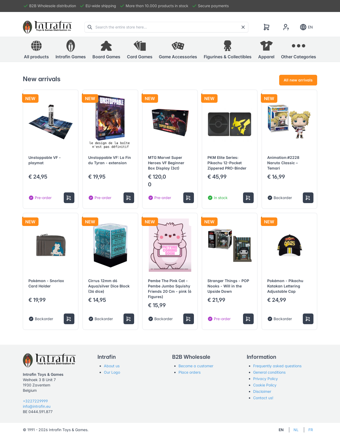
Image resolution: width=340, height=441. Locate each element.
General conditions (269, 372)
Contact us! (263, 397)
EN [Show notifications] (306, 27)
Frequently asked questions (277, 366)
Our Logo (112, 372)
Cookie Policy (265, 385)
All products (36, 49)
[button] (70, 49)
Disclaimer (262, 391)
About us (112, 366)
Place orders (189, 372)
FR (310, 429)
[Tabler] (47, 27)
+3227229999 (35, 401)
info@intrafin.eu (36, 406)
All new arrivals (298, 80)
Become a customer (195, 366)
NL (296, 429)
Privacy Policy (265, 378)
